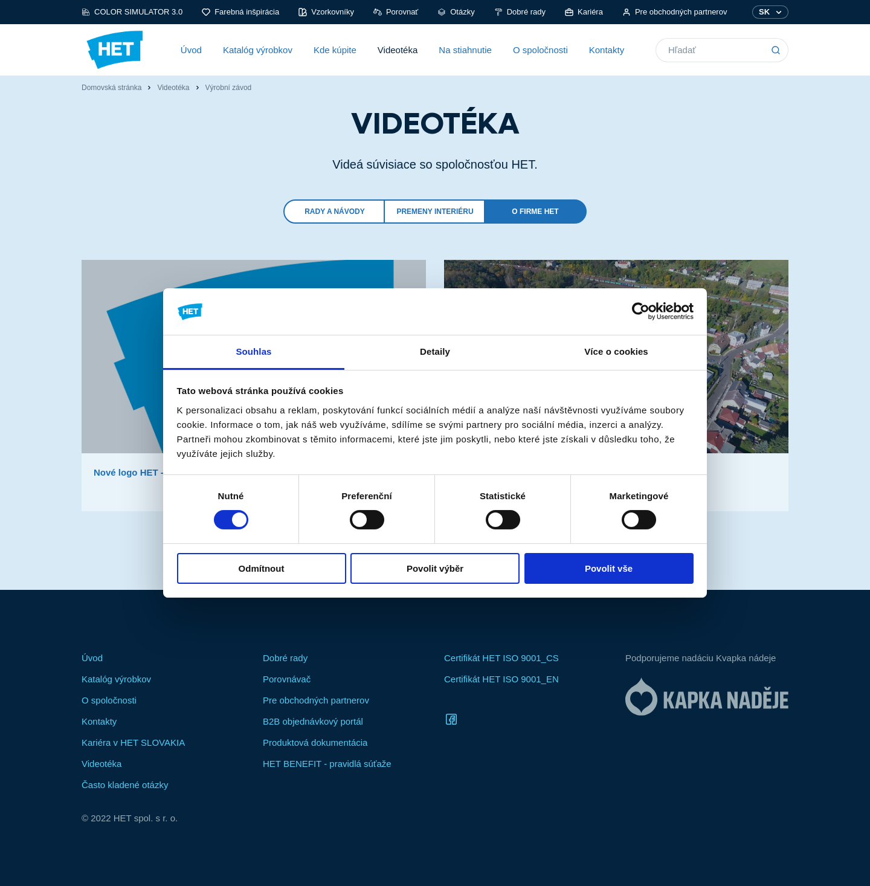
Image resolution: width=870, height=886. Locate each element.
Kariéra (584, 11)
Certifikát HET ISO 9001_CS (501, 658)
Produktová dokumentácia (315, 742)
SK (764, 11)
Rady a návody (334, 211)
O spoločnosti (540, 50)
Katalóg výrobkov (257, 50)
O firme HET (535, 211)
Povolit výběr (435, 568)
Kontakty (606, 50)
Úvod (191, 50)
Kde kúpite (335, 50)
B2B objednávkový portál (313, 721)
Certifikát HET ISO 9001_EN (501, 679)
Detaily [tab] (435, 351)
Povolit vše (609, 568)
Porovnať (395, 11)
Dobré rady (520, 11)
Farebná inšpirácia (240, 11)
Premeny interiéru (434, 211)
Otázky (455, 11)
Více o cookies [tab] (616, 351)
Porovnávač (287, 679)
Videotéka (397, 50)
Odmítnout (262, 568)
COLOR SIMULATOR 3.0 (132, 11)
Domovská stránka (111, 87)
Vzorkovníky (326, 11)
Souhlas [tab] (253, 351)
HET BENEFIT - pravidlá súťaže (327, 763)
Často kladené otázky (125, 785)
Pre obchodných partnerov (674, 11)
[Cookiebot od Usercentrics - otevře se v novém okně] (641, 311)
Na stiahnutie (465, 50)
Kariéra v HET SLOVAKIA (133, 742)
